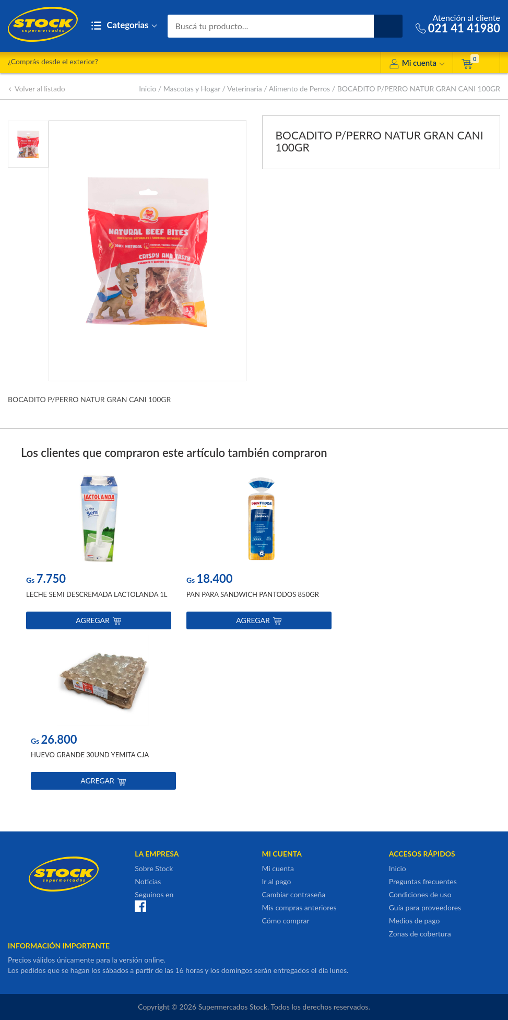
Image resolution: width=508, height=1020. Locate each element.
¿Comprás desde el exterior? (53, 61)
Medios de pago (414, 920)
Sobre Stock (154, 868)
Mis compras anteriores (299, 907)
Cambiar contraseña (294, 894)
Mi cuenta (417, 64)
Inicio (147, 88)
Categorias (124, 25)
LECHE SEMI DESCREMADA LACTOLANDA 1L (97, 594)
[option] (98, 554)
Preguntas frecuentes (423, 881)
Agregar (98, 620)
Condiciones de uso (420, 894)
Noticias (148, 881)
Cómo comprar (286, 920)
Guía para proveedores (425, 907)
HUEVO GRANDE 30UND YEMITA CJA (90, 755)
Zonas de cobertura (420, 933)
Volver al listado (36, 88)
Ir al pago (276, 881)
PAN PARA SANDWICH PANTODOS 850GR (252, 594)
